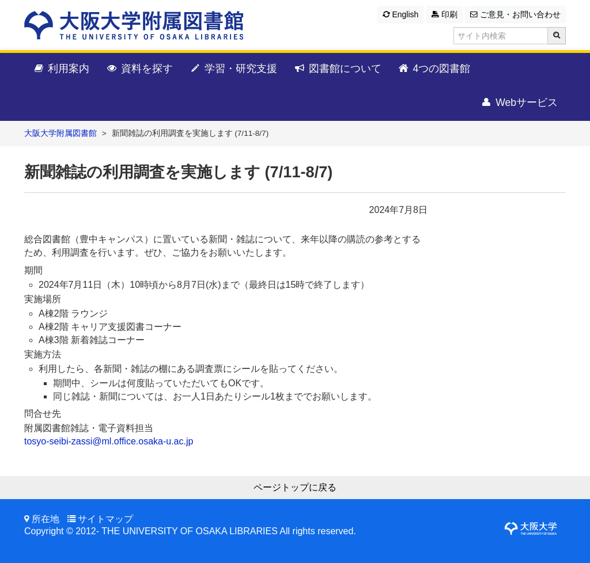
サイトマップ (105, 519)
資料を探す (139, 69)
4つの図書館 (434, 69)
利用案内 (60, 69)
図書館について (337, 69)
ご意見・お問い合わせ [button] (515, 14)
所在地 (45, 519)
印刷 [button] (444, 14)
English (401, 14)
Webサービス (519, 103)
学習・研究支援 (233, 69)
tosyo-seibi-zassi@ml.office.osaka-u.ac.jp (108, 441)
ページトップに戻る (295, 487)
